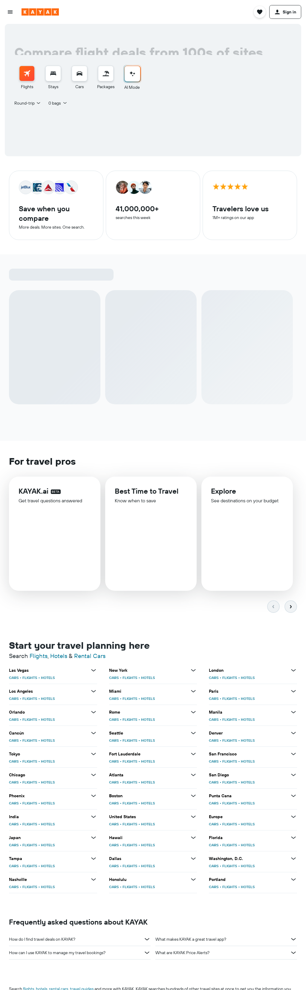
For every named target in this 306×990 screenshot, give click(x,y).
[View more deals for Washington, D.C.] (293, 859)
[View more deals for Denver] (293, 734)
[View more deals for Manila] (293, 713)
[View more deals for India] (93, 817)
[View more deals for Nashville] (93, 880)
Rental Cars (89, 657)
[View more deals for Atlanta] (193, 776)
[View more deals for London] (293, 671)
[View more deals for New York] (193, 671)
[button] (10, 12)
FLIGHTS (29, 679)
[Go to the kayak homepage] (40, 12)
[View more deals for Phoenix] (93, 797)
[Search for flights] (27, 73)
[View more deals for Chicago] (93, 776)
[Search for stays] (53, 73)
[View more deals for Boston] (193, 797)
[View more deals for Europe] (293, 817)
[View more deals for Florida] (293, 838)
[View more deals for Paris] (293, 692)
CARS (14, 679)
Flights (39, 657)
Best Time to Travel (146, 494)
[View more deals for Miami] (193, 692)
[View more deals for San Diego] (293, 776)
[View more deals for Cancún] (93, 734)
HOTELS (48, 679)
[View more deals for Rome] (193, 713)
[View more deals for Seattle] (193, 734)
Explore (223, 494)
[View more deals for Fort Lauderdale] (193, 755)
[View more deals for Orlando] (93, 713)
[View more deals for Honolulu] (193, 880)
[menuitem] (26, 78)
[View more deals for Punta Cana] (293, 797)
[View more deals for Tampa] (93, 859)
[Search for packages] (106, 73)
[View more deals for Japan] (93, 838)
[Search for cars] (79, 73)
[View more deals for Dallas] (193, 859)
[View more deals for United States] (193, 817)
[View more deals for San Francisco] (293, 755)
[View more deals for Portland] (293, 880)
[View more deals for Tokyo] (93, 755)
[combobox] (27, 103)
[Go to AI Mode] (132, 74)
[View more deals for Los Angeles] (93, 692)
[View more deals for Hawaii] (193, 838)
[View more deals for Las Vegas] (93, 671)
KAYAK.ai (33, 493)
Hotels (58, 657)
